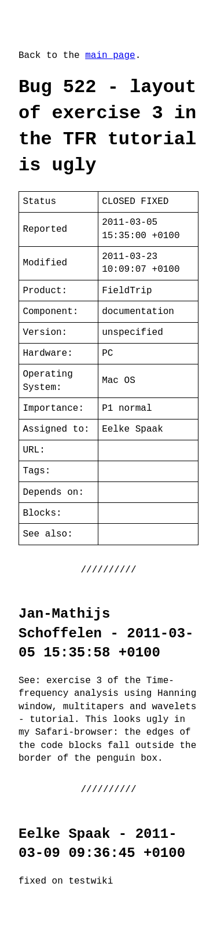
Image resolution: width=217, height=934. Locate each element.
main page (110, 55)
